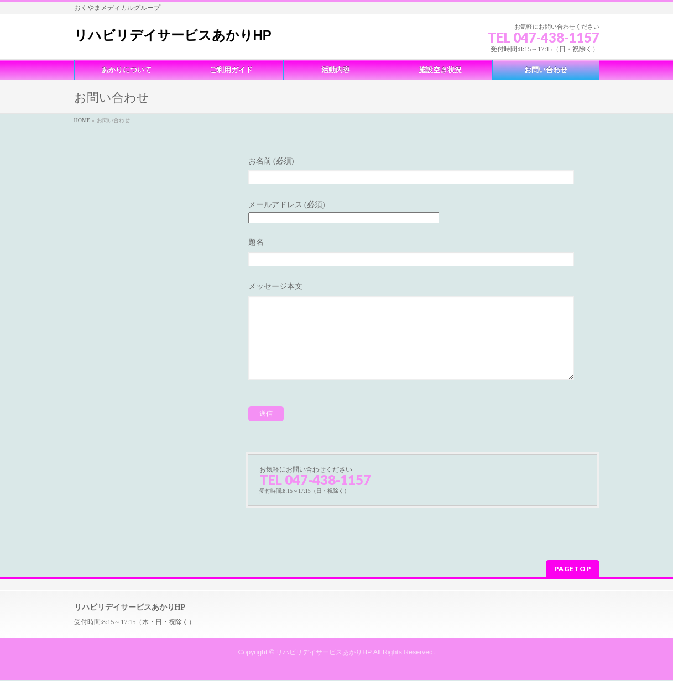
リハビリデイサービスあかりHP (173, 35)
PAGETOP (572, 569)
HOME (82, 120)
